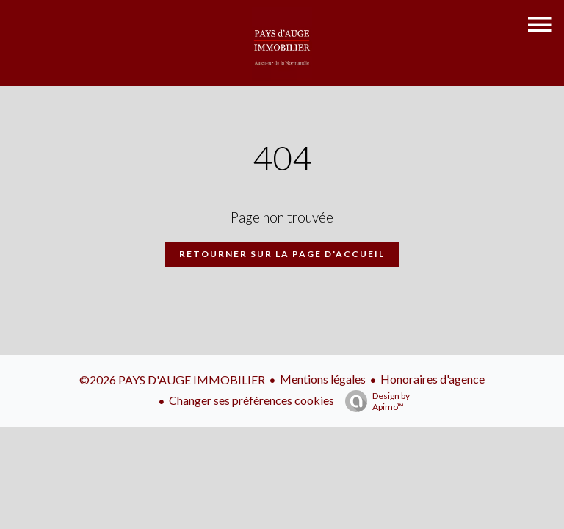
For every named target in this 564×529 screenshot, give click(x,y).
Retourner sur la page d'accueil (282, 253)
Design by (374, 401)
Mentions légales (323, 379)
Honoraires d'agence (432, 379)
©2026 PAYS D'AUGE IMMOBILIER (172, 379)
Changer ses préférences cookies (251, 400)
